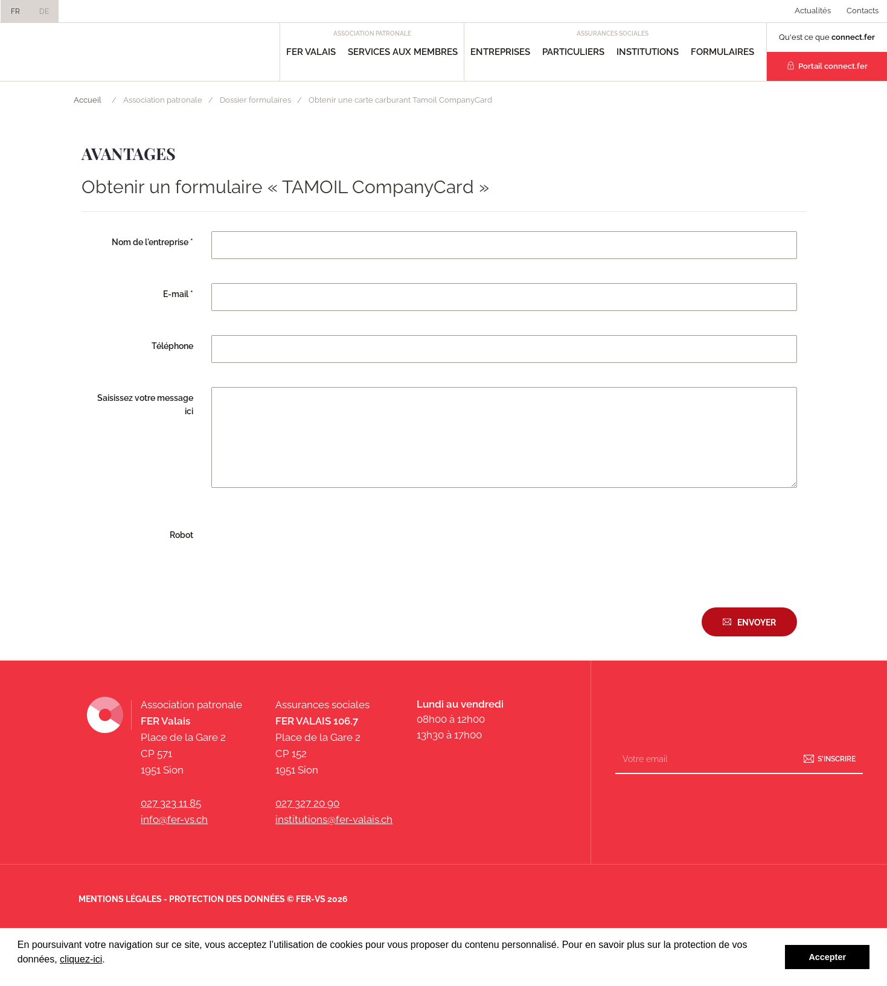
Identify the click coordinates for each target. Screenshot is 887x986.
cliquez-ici (81, 959)
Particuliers (573, 51)
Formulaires (722, 51)
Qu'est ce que (827, 37)
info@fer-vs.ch (174, 819)
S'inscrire (837, 759)
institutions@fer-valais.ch (333, 819)
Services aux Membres (403, 51)
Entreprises (500, 51)
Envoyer (756, 622)
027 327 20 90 (307, 803)
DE (44, 11)
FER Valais (311, 51)
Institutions (647, 51)
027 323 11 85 (171, 803)
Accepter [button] (827, 957)
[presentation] (303, 547)
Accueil (87, 99)
